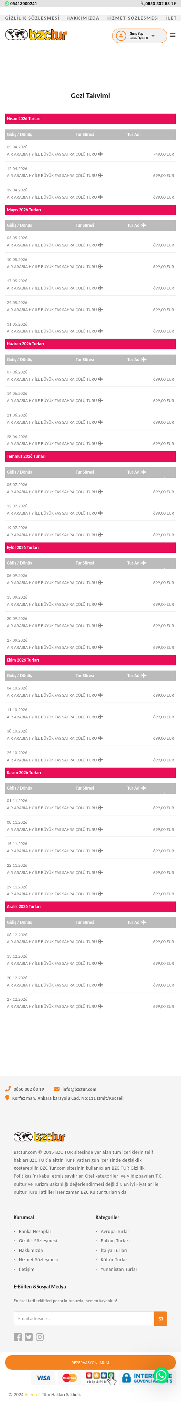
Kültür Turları (115, 1260)
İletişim (26, 1269)
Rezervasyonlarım (90, 1362)
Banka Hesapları (36, 1231)
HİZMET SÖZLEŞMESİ (133, 18)
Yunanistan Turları (120, 1269)
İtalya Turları (114, 1250)
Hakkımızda (31, 1250)
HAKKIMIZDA (83, 18)
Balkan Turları (115, 1241)
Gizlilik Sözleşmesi (38, 1241)
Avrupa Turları (116, 1231)
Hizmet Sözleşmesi (38, 1260)
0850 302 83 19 (158, 3)
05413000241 (21, 3)
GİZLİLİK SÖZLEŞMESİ (32, 18)
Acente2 (32, 1395)
